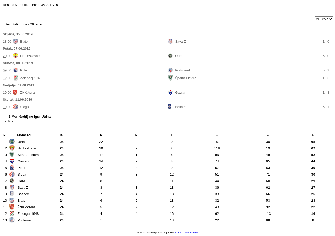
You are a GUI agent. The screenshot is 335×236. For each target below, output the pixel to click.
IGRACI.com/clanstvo (186, 232)
